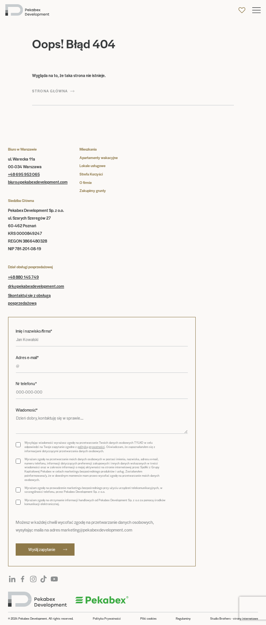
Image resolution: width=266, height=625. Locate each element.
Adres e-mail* (27, 357)
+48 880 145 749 (23, 277)
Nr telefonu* (26, 383)
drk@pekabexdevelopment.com (36, 286)
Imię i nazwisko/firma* (34, 331)
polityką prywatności (91, 447)
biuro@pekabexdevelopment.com (38, 182)
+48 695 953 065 (24, 174)
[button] (256, 10)
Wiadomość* (26, 410)
